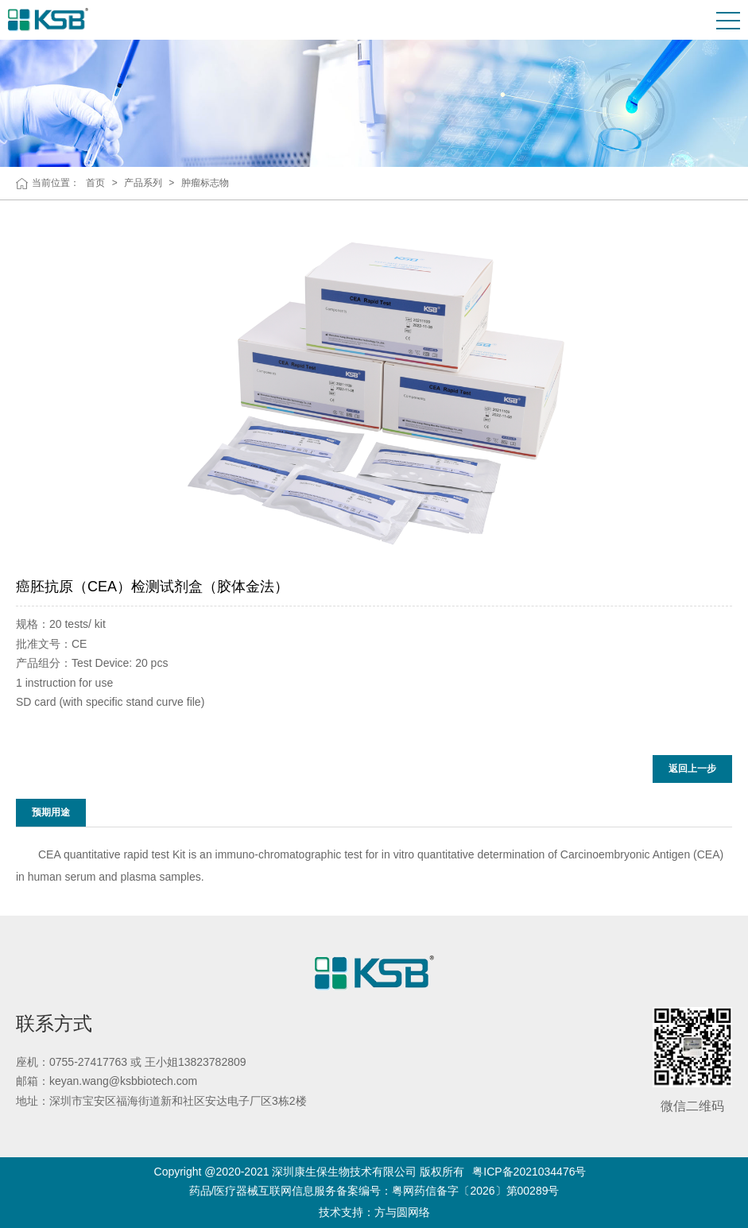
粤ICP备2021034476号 (529, 1171)
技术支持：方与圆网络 (374, 1212)
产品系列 (143, 182)
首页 (95, 182)
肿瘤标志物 (205, 182)
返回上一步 (692, 768)
